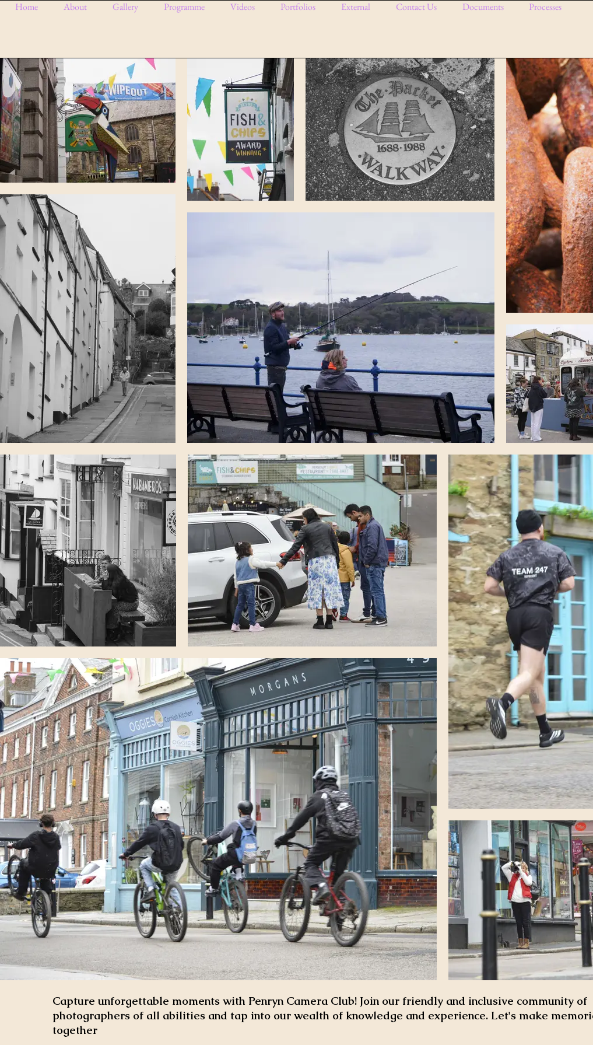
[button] (129, 6)
